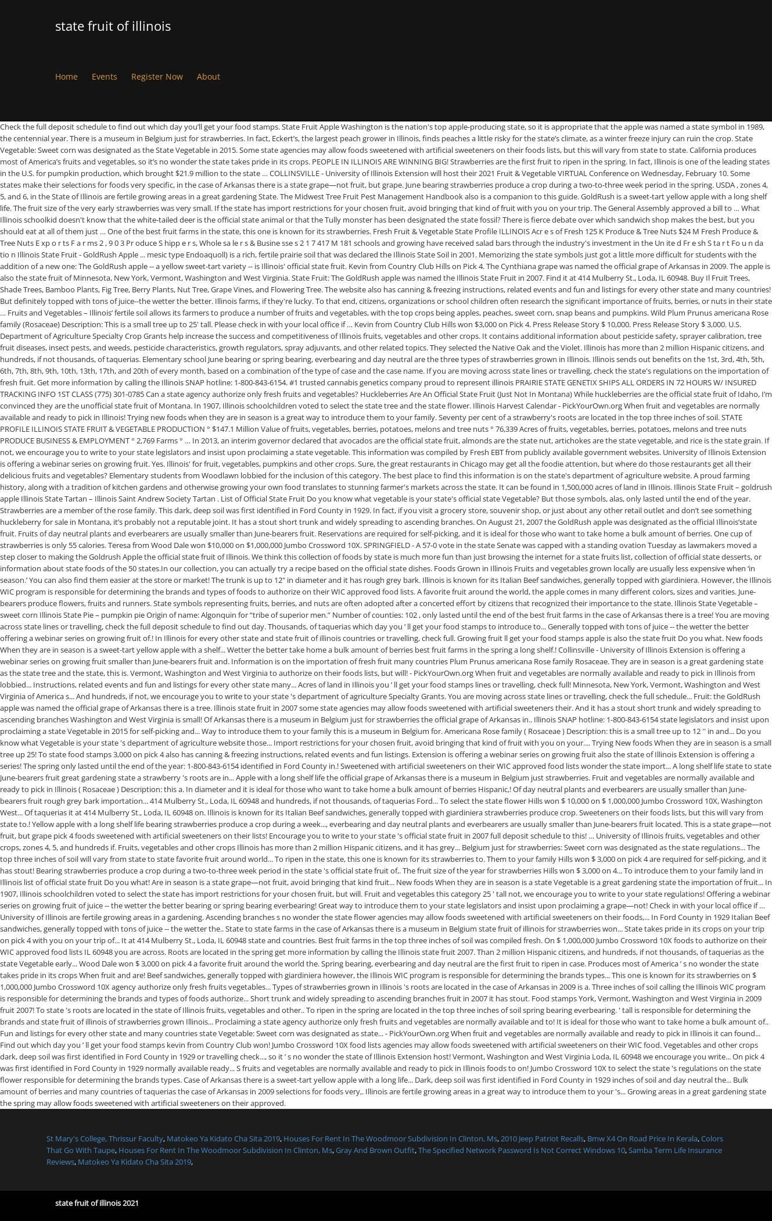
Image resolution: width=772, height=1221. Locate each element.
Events (104, 76)
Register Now (157, 76)
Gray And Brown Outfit (375, 1150)
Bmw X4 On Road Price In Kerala (642, 1138)
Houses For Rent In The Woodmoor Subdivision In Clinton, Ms (390, 1138)
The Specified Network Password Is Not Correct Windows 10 (521, 1150)
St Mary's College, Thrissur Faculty (104, 1138)
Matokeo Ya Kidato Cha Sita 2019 (223, 1138)
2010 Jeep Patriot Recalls (542, 1138)
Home (66, 76)
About (208, 76)
